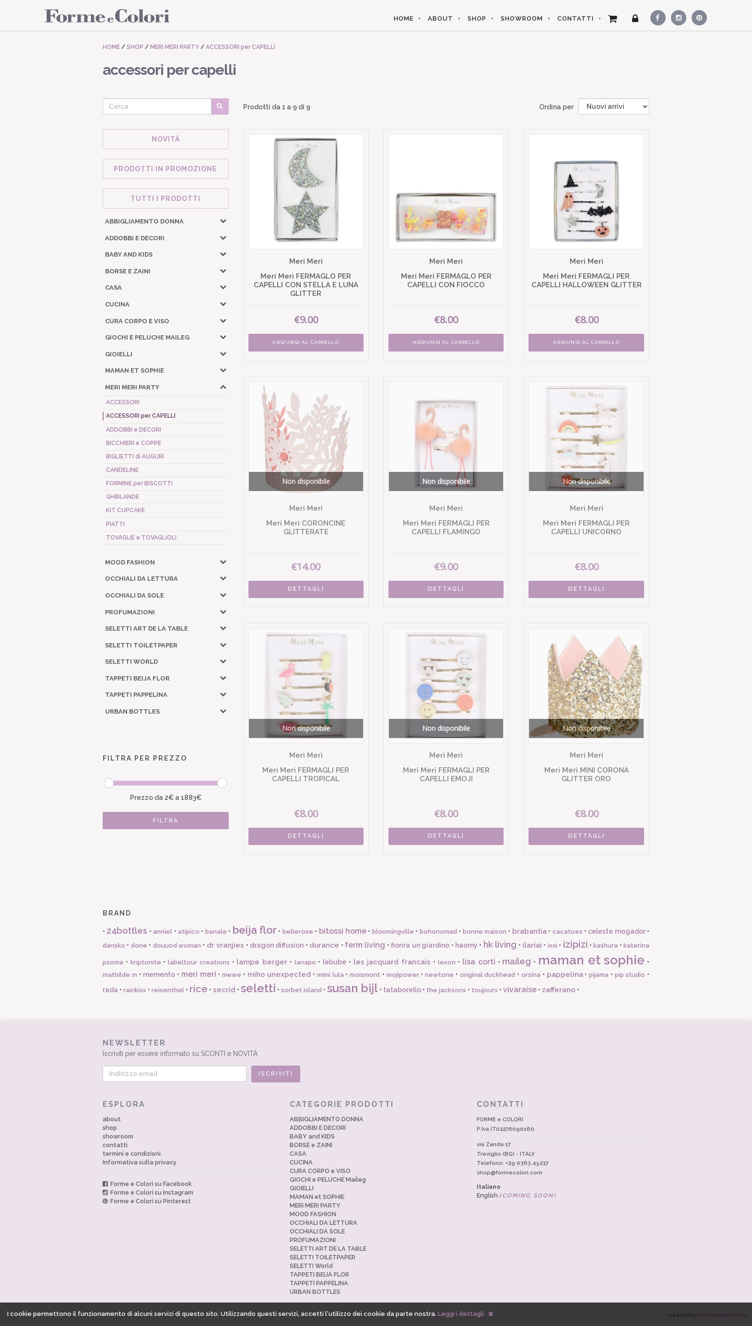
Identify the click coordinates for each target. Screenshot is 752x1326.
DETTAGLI (306, 589)
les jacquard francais (392, 962)
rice (198, 989)
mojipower (403, 974)
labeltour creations (199, 962)
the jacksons (446, 990)
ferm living (365, 945)
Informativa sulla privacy (139, 1162)
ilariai (532, 945)
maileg (516, 961)
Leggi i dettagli (461, 1313)
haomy (466, 945)
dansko (114, 945)
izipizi (575, 944)
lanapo (305, 962)
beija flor (255, 930)
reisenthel (168, 990)
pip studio (630, 974)
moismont (365, 974)
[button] (223, 220)
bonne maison (484, 931)
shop (110, 1127)
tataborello (402, 990)
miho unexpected (279, 974)
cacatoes (567, 931)
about (112, 1119)
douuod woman (177, 945)
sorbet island (301, 990)
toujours (484, 990)
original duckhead (488, 974)
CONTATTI (575, 18)
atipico (189, 931)
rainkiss (134, 990)
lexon (447, 962)
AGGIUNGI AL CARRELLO (305, 342)
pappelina (565, 974)
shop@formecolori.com (509, 1172)
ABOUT (440, 18)
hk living (500, 944)
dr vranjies (225, 945)
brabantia (529, 931)
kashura (605, 945)
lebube (334, 962)
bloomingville (393, 931)
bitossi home (342, 931)
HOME (403, 18)
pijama (599, 974)
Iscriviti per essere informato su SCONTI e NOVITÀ (376, 1047)
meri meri (198, 974)
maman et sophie (591, 960)
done (139, 945)
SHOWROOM (522, 18)
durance (324, 945)
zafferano (559, 990)
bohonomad (438, 931)
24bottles (126, 931)
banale (216, 931)
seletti (258, 988)
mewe (231, 974)
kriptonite (145, 962)
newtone (439, 974)
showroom (118, 1136)
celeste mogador (616, 931)
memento (159, 974)
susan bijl (352, 988)
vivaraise (520, 989)
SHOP (477, 18)
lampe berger (261, 962)
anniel (162, 931)
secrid (224, 990)
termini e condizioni (132, 1153)
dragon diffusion (277, 945)
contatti (115, 1145)
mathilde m (120, 974)
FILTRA (165, 820)
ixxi (552, 945)
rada (110, 990)
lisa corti (478, 961)
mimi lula (330, 974)
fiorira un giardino (420, 945)
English (516, 1195)
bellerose (297, 931)
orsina (530, 974)
